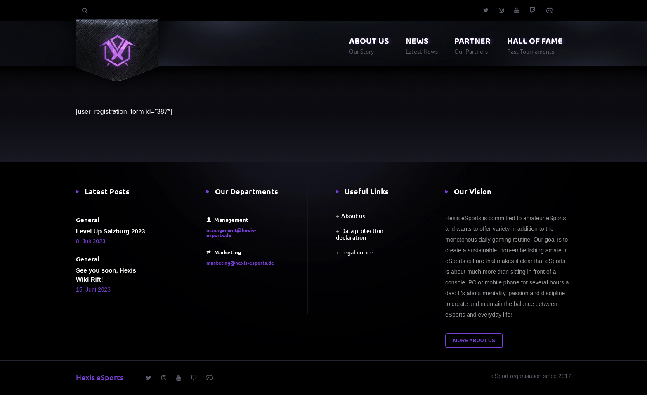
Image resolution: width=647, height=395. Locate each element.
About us (353, 216)
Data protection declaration (359, 234)
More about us (474, 340)
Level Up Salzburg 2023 (110, 231)
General (87, 220)
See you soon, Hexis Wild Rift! (106, 275)
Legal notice (357, 252)
